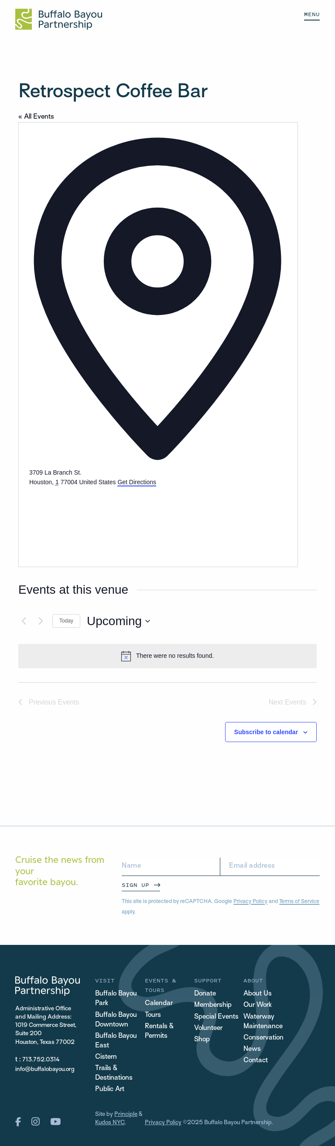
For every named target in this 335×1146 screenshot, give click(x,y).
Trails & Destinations (114, 1073)
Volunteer (208, 1028)
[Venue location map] (94, 520)
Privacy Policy (250, 901)
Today (66, 621)
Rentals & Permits (159, 1031)
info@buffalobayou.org (45, 1069)
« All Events (36, 117)
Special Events (216, 1017)
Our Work (257, 1005)
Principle (125, 1114)
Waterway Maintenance (263, 1022)
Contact (255, 1060)
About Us (257, 994)
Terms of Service (299, 901)
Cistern (106, 1057)
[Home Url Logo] (58, 19)
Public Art (109, 1089)
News (252, 1049)
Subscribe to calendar (266, 732)
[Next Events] (40, 621)
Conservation (263, 1038)
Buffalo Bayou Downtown (116, 1020)
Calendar (159, 1003)
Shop (202, 1040)
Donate (205, 994)
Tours (153, 1015)
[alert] (167, 656)
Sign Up (135, 885)
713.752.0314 (41, 1060)
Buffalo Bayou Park (116, 999)
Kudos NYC (110, 1122)
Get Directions (136, 482)
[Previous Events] (23, 621)
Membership (213, 1005)
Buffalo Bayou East (116, 1041)
